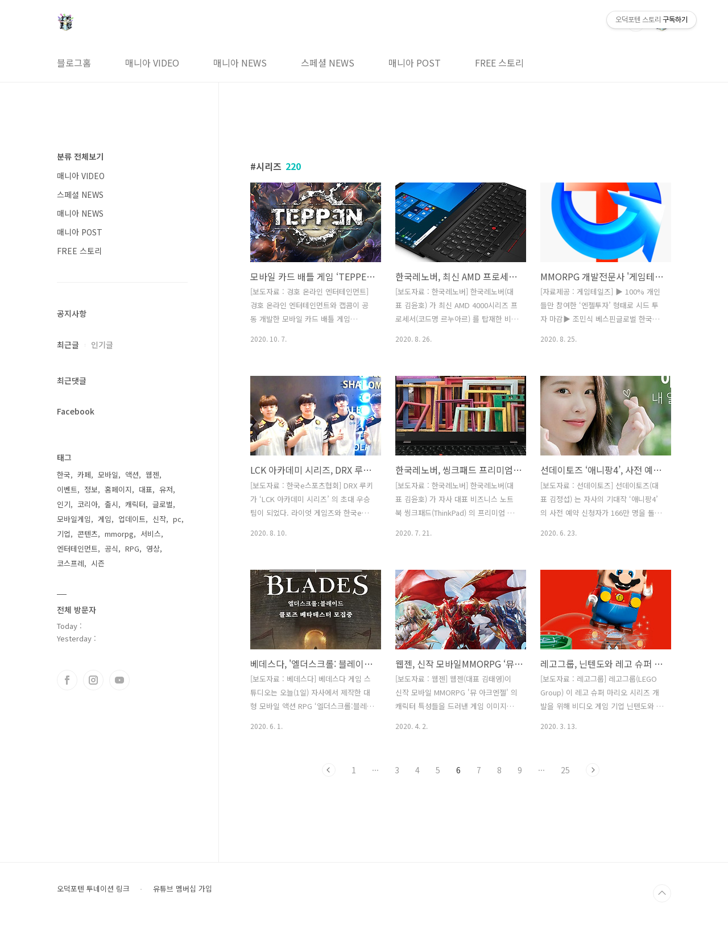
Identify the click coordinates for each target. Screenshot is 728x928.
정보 (91, 489)
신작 (159, 518)
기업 (64, 533)
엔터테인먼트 (77, 548)
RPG (132, 548)
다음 (592, 770)
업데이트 (132, 518)
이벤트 (67, 489)
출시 (111, 504)
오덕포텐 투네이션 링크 (93, 888)
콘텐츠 (87, 533)
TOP (662, 893)
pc (177, 518)
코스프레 (70, 563)
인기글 (102, 344)
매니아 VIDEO (152, 62)
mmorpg (119, 533)
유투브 (119, 680)
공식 (111, 548)
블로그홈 (74, 62)
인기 (64, 504)
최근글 (68, 344)
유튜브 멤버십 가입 (182, 888)
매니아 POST (414, 62)
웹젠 (152, 474)
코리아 (87, 504)
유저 (166, 489)
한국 (64, 474)
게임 (104, 518)
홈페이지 (118, 489)
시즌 (98, 563)
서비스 (150, 533)
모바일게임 (74, 518)
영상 (153, 548)
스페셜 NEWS (327, 62)
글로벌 (162, 504)
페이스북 (67, 680)
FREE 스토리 (499, 62)
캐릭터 (135, 504)
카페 (84, 474)
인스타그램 (93, 680)
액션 (132, 474)
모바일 (108, 474)
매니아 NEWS (240, 62)
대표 (145, 489)
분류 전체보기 (80, 156)
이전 (329, 770)
